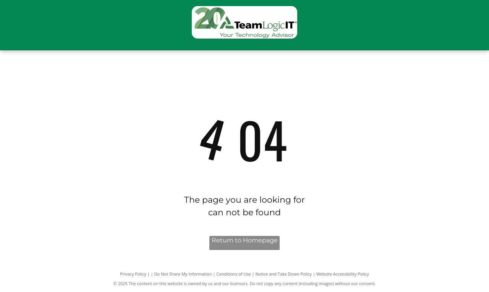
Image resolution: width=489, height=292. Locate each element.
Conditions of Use (233, 274)
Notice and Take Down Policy (284, 274)
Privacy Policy (133, 274)
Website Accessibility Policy (342, 274)
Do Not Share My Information (183, 274)
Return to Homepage (245, 240)
